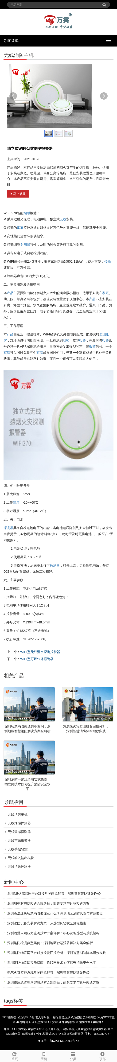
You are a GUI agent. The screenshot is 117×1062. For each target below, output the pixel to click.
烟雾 (20, 228)
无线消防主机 (17, 814)
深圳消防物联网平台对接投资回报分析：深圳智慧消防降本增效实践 (56, 953)
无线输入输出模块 (21, 858)
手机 (44, 1055)
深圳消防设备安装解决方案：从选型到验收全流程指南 (46, 923)
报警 (82, 340)
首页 (14, 1055)
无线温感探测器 (19, 832)
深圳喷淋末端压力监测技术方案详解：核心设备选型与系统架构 (53, 933)
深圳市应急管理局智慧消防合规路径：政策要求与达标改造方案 (53, 982)
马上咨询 (18, 194)
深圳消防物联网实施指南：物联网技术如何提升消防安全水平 (51, 963)
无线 (63, 219)
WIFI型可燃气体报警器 (37, 659)
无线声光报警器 (19, 840)
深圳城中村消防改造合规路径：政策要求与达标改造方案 (48, 903)
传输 (107, 261)
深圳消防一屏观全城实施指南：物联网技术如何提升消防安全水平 (27, 784)
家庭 (105, 293)
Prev (13, 96)
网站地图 (98, 1022)
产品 (10, 293)
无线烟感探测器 (19, 823)
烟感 (26, 213)
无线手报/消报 (18, 849)
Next (104, 96)
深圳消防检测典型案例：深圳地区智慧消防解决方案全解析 (50, 943)
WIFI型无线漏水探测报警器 (40, 652)
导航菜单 (11, 41)
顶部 (102, 1055)
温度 (16, 502)
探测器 (25, 244)
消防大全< (86, 1022)
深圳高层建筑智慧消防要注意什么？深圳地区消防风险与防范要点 (55, 913)
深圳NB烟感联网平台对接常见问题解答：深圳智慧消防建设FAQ (54, 893)
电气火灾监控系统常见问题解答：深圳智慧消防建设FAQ (48, 972)
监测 (102, 334)
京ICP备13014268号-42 (64, 1041)
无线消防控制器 (19, 866)
